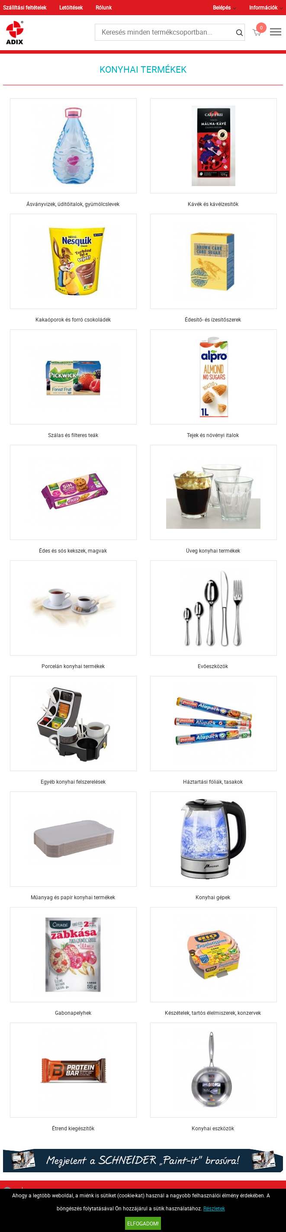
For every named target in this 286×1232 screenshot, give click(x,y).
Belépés (222, 7)
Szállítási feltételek (24, 7)
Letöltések (71, 7)
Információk (263, 7)
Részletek (214, 1208)
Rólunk (104, 7)
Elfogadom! (143, 1223)
